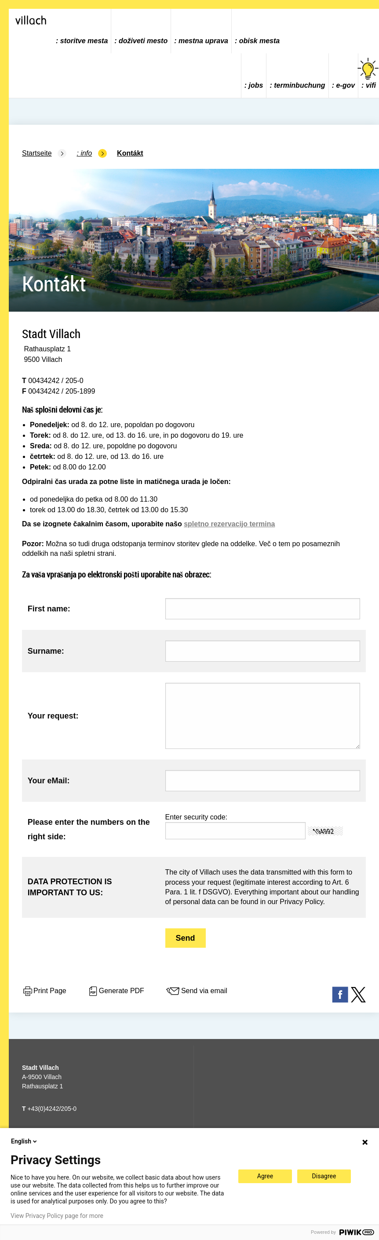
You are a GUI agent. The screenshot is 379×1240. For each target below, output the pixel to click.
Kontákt (130, 153)
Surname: (46, 651)
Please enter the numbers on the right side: (89, 829)
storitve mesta (84, 41)
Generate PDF (115, 991)
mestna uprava (203, 41)
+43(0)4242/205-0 (49, 1108)
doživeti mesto (143, 41)
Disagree (324, 1176)
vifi (368, 73)
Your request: (53, 715)
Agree (265, 1176)
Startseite (37, 153)
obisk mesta (259, 41)
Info (86, 153)
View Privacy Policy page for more (57, 1215)
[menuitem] (82, 31)
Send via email (196, 991)
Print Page (44, 991)
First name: (49, 608)
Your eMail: (49, 780)
